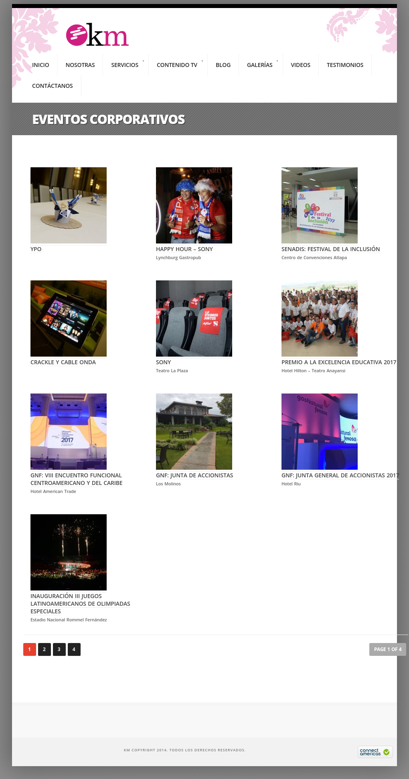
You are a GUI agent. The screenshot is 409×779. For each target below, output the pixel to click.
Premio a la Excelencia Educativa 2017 (338, 358)
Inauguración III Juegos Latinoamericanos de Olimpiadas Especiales (80, 599)
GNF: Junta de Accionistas (194, 471)
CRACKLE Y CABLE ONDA (68, 358)
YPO (68, 245)
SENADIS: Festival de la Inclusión (330, 245)
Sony (194, 358)
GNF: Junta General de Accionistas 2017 (340, 471)
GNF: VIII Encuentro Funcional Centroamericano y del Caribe (76, 475)
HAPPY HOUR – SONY (194, 245)
